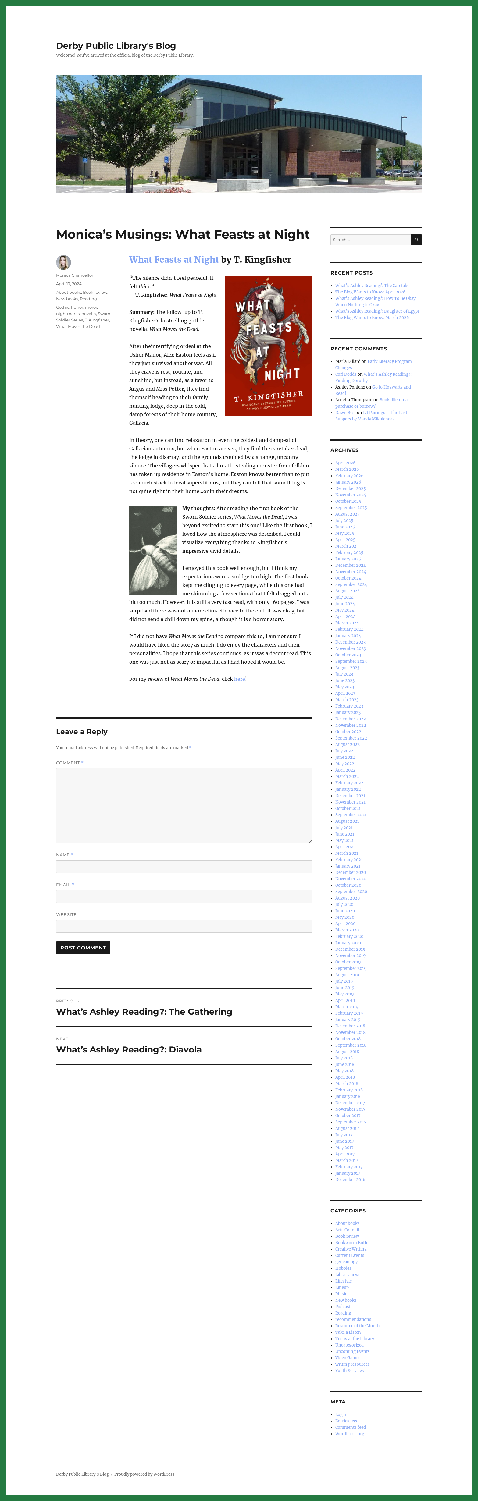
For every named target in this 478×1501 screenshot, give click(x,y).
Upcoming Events (352, 1351)
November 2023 (350, 648)
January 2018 (347, 1096)
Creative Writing (351, 1249)
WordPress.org (349, 1433)
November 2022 (350, 725)
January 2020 (348, 943)
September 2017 (350, 1122)
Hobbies (343, 1268)
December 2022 (350, 719)
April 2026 (345, 463)
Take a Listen (348, 1332)
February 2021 (349, 859)
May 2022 (344, 763)
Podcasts (344, 1306)
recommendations (353, 1319)
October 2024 (348, 578)
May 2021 (344, 840)
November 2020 (350, 879)
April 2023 (345, 693)
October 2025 (348, 501)
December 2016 (350, 1179)
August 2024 (347, 591)
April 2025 (345, 539)
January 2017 (347, 1173)
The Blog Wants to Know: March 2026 (372, 317)
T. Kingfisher (97, 320)
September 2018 (350, 1045)
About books (68, 292)
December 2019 (350, 949)
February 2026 (349, 475)
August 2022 (347, 744)
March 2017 (346, 1160)
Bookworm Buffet (352, 1242)
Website (66, 914)
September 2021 (350, 815)
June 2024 (345, 603)
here (239, 679)
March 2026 (347, 469)
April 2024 (345, 616)
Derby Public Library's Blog (116, 46)
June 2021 (344, 834)
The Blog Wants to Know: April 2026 (370, 292)
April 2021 (345, 847)
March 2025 (347, 546)
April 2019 (345, 1000)
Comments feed (350, 1427)
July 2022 (344, 751)
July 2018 (344, 1058)
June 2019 (345, 987)
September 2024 (351, 584)
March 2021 (346, 853)
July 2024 (344, 597)
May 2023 (344, 687)
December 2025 (350, 488)
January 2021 (347, 866)
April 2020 (345, 923)
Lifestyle (343, 1281)
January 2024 (348, 635)
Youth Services (349, 1370)
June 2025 (345, 527)
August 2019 (347, 975)
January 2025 (348, 559)
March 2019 (346, 1007)
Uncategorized (349, 1345)
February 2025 (349, 552)
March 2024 (347, 623)
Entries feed (346, 1421)
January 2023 (348, 712)
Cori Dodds (346, 374)
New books (67, 298)
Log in (341, 1414)
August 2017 (347, 1128)
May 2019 (344, 994)
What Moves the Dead (78, 326)
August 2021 (347, 821)
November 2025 (350, 495)
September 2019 (351, 968)
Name (65, 854)
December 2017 (350, 1102)
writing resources (352, 1364)
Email (65, 884)
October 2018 (348, 1038)
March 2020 (347, 930)
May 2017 (344, 1147)
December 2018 (350, 1026)
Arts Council (347, 1230)
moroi (91, 307)
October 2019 (348, 962)
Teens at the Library (354, 1338)
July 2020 (344, 904)
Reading (88, 298)
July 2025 (344, 520)
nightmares (68, 313)
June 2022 (345, 757)
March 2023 (346, 699)
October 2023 (348, 655)
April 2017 (345, 1154)
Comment (70, 762)
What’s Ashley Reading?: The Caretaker (373, 285)
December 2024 (350, 565)
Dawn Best (345, 412)
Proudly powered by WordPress (144, 1474)
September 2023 (351, 661)
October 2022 (348, 731)
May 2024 (344, 610)
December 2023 (350, 642)
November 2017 (350, 1109)
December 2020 (350, 872)
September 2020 (351, 891)
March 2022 (347, 776)
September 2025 (351, 507)
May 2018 (344, 1070)
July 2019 (344, 981)
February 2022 (349, 783)
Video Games (348, 1358)
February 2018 (349, 1090)
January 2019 (348, 1019)
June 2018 (344, 1064)
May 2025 (344, 533)
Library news (348, 1274)
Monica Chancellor (74, 275)
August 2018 (347, 1051)
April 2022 (345, 770)
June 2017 (344, 1141)
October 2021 (348, 808)
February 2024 (349, 629)
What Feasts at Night (174, 259)
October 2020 (348, 885)
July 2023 (344, 674)
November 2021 (350, 802)
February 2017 (349, 1166)
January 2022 (348, 789)
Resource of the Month (357, 1326)
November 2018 (350, 1032)
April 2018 (345, 1077)
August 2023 (347, 667)
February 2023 (349, 706)
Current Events (349, 1255)
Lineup (342, 1287)
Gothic (62, 307)
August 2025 (347, 514)
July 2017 (344, 1134)
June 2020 (345, 911)
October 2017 (348, 1115)
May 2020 (344, 917)
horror (77, 307)
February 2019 (349, 1013)
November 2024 (350, 571)
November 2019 (350, 955)
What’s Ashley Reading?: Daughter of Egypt (377, 311)
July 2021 (344, 827)
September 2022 (351, 738)
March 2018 (346, 1083)
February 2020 (349, 936)
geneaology (346, 1262)
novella (88, 313)
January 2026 (348, 482)
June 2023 (345, 680)
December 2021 (350, 795)
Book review (95, 292)
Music (341, 1294)
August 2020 (347, 898)
